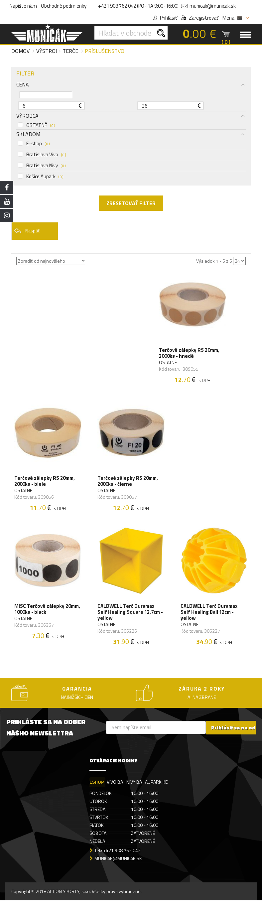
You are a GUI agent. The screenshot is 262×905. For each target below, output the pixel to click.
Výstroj (46, 51)
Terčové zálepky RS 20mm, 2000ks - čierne (128, 483)
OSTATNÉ (36, 125)
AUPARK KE (157, 786)
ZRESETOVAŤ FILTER (131, 203)
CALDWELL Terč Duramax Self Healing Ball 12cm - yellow (209, 616)
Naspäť (26, 231)
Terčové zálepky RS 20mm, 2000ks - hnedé (189, 354)
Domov (20, 51)
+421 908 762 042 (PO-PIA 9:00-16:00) (138, 6)
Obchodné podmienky (63, 6)
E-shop (34, 144)
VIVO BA (115, 786)
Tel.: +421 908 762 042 (117, 854)
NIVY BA (134, 786)
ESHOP (96, 786)
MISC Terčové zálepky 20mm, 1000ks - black (47, 613)
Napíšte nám (23, 6)
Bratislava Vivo (42, 155)
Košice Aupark (40, 177)
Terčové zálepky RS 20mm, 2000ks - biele (45, 483)
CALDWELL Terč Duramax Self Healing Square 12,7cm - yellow (130, 616)
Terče (70, 51)
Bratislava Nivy (42, 166)
